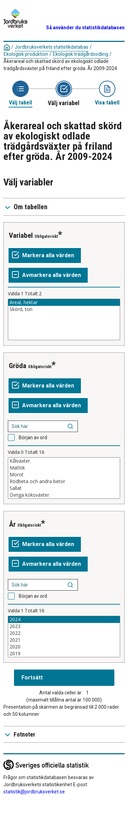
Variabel (21, 235)
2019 (64, 653)
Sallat (64, 488)
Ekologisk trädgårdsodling (80, 54)
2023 (64, 626)
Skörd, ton (64, 309)
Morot (64, 474)
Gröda (17, 366)
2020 (64, 646)
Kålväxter (64, 461)
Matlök (64, 467)
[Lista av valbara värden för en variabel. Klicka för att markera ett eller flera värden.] (64, 319)
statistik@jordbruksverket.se (34, 791)
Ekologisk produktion (26, 54)
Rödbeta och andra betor (64, 481)
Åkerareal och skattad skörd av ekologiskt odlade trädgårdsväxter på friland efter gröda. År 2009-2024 (60, 65)
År (12, 524)
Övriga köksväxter (64, 495)
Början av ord (33, 437)
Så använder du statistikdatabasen (85, 27)
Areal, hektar (64, 302)
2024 (64, 619)
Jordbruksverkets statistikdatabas (51, 47)
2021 (64, 640)
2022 (64, 633)
